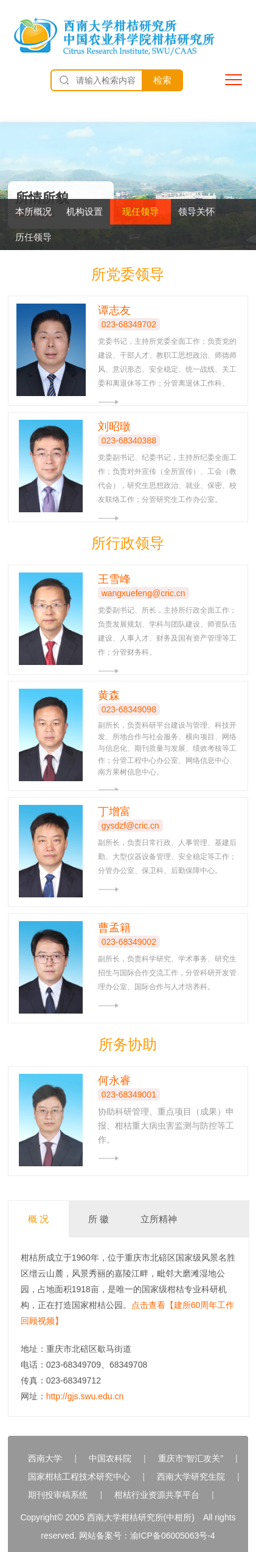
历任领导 (33, 237)
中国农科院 (110, 1458)
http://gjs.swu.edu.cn (85, 1396)
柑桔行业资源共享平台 (156, 1495)
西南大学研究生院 (191, 1476)
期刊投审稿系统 (58, 1495)
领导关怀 (196, 211)
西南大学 (45, 1458)
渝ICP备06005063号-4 (172, 1535)
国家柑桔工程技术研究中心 (79, 1476)
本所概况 (33, 211)
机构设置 (84, 211)
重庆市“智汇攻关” (190, 1458)
